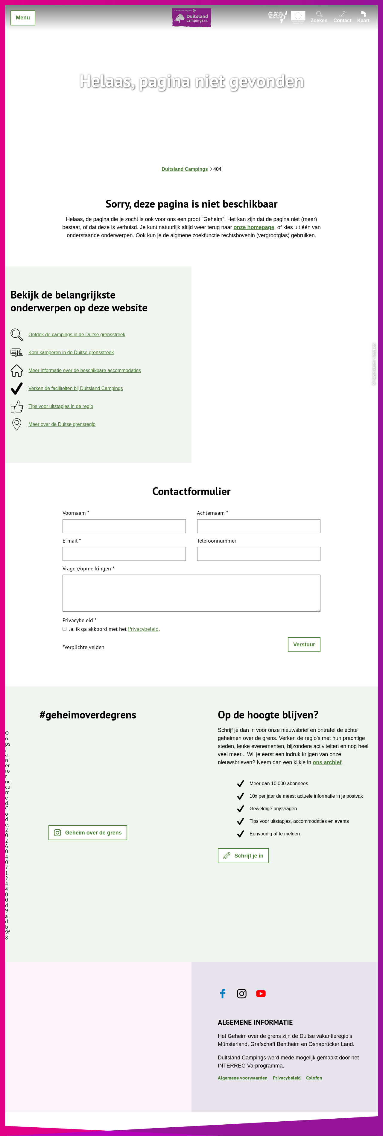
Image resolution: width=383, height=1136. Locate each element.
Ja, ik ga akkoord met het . (114, 628)
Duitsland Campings (185, 169)
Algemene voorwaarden (243, 1078)
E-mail (72, 541)
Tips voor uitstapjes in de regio (60, 406)
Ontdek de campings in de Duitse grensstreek (76, 334)
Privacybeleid (79, 621)
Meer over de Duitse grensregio (61, 424)
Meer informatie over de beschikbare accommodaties (84, 370)
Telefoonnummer (216, 541)
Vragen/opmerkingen (88, 569)
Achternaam (212, 513)
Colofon (314, 1078)
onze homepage (254, 227)
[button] (87, 832)
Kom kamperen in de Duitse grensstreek (71, 352)
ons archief (327, 762)
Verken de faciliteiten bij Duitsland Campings (75, 388)
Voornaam (76, 513)
